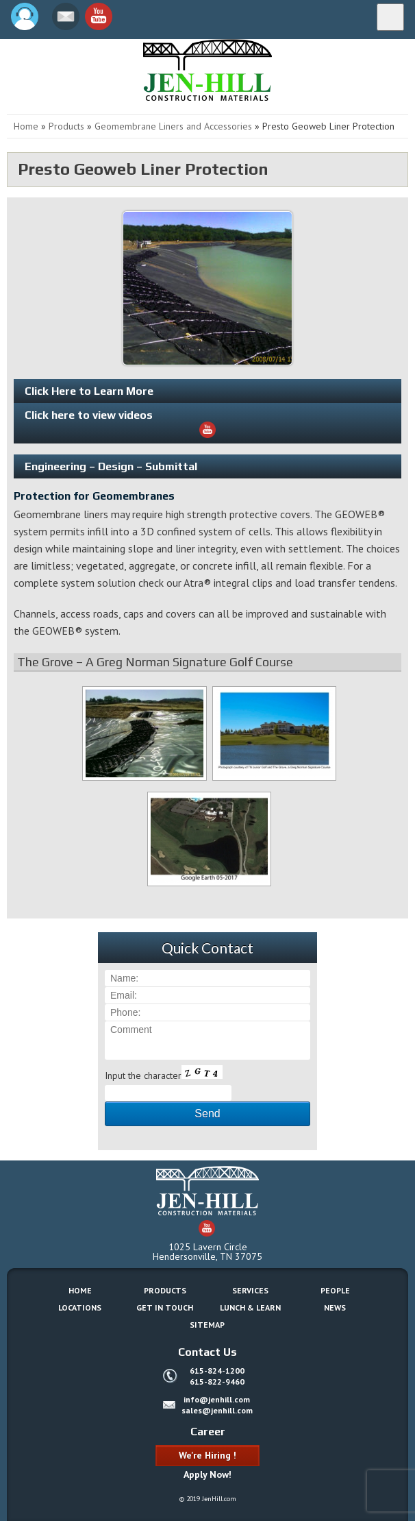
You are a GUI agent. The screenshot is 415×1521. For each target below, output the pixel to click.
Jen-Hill (68, 70)
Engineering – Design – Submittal (111, 466)
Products (66, 126)
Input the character (143, 1075)
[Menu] (390, 17)
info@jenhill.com (217, 1399)
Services (250, 1290)
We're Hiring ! (207, 1455)
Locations (79, 1307)
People (335, 1290)
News (335, 1307)
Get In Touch (164, 1307)
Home (26, 126)
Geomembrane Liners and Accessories (173, 126)
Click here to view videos (120, 423)
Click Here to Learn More (89, 391)
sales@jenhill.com (217, 1410)
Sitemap (207, 1324)
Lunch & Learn (250, 1307)
